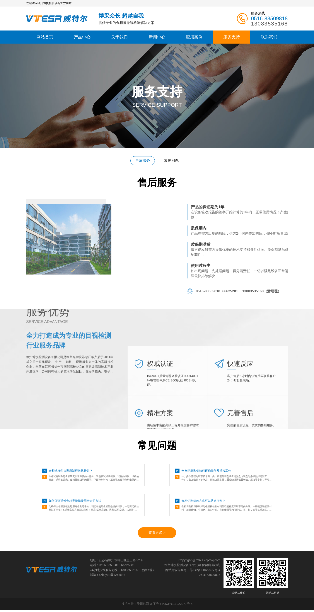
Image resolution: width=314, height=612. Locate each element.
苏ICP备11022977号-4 (205, 572)
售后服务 (141, 160)
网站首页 (45, 37)
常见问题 (173, 160)
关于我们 (119, 37)
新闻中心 (157, 37)
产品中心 (82, 37)
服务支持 (231, 37)
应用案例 (194, 37)
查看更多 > (157, 535)
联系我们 (269, 37)
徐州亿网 (143, 606)
